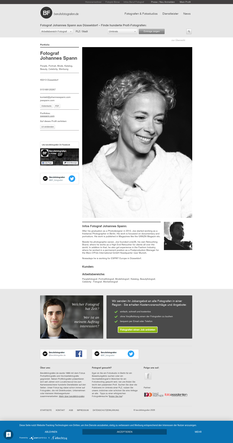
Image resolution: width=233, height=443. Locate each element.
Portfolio (45, 45)
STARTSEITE (46, 410)
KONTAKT (60, 410)
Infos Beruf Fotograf (134, 2)
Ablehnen (51, 431)
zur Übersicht (178, 40)
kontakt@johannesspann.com (55, 97)
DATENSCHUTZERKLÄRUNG (106, 410)
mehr (198, 431)
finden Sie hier (115, 396)
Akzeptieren (124, 431)
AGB (71, 410)
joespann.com (47, 100)
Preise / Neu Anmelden (163, 2)
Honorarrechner (93, 2)
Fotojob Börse (112, 2)
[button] (56, 31)
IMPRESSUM (83, 410)
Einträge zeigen (152, 31)
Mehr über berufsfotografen (71, 396)
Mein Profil (185, 2)
